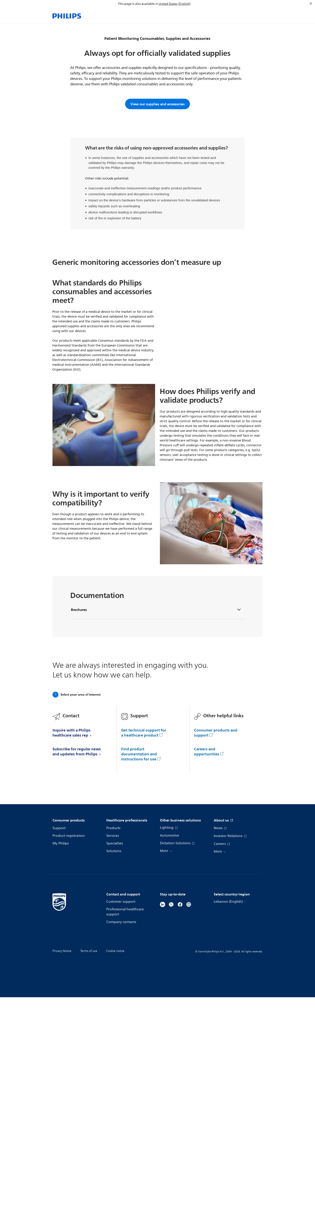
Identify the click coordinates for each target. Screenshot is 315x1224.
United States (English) (175, 3)
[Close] (310, 3)
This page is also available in (138, 3)
